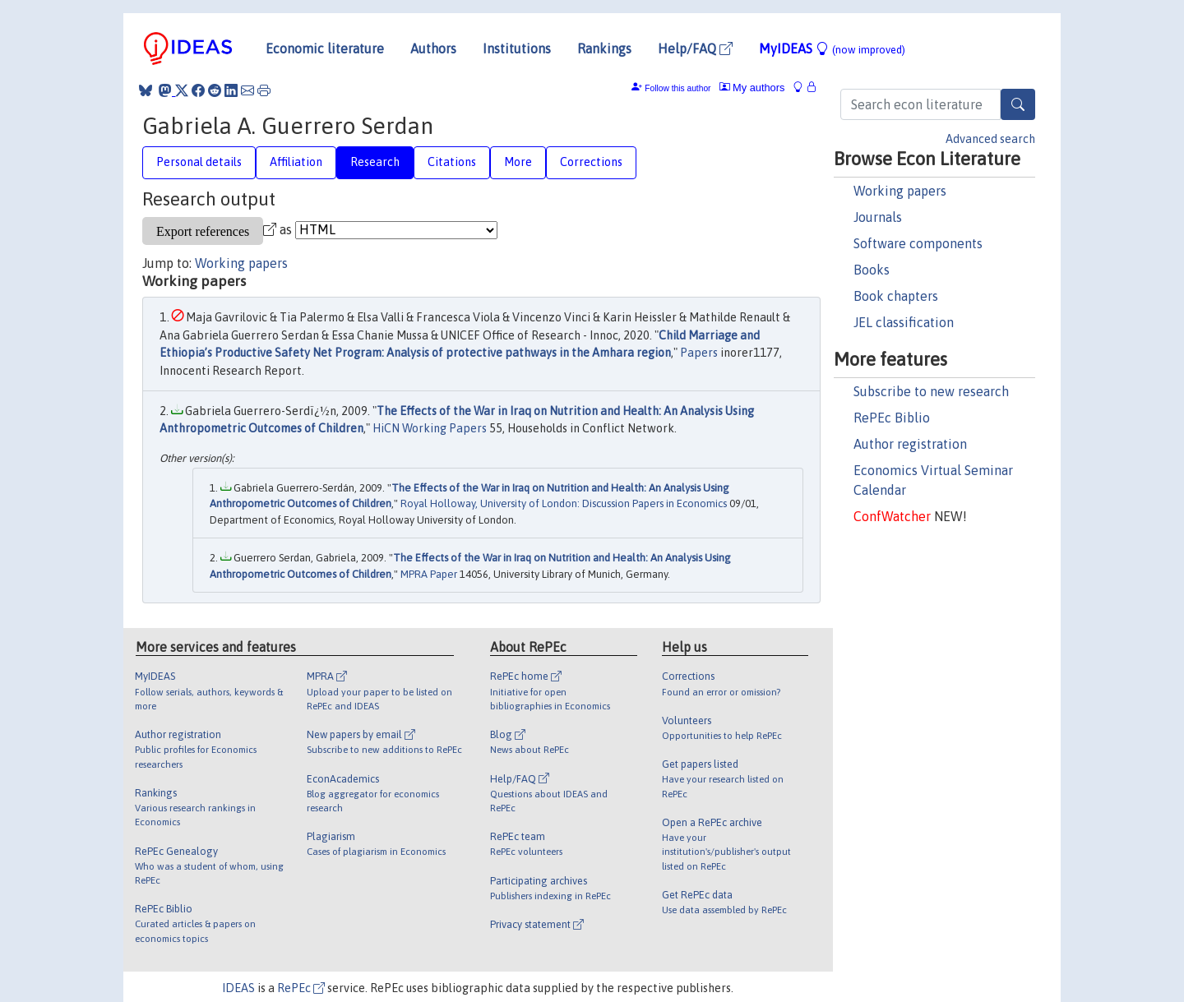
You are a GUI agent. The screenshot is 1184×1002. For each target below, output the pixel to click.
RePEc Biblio (891, 417)
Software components (918, 243)
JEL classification (903, 322)
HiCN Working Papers (429, 428)
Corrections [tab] (591, 162)
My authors (752, 87)
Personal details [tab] (199, 162)
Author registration (910, 443)
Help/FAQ (695, 48)
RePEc (301, 988)
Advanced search (990, 138)
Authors (433, 48)
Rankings (604, 48)
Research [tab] (375, 162)
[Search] (1018, 104)
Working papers (899, 190)
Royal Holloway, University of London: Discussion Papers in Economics (563, 503)
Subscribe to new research (931, 391)
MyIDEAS (832, 48)
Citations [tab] (452, 162)
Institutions (517, 48)
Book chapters (895, 296)
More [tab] (518, 162)
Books (871, 269)
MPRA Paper (428, 574)
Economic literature (325, 48)
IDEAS (238, 988)
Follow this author (677, 88)
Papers (699, 352)
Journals (877, 217)
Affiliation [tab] (296, 162)
